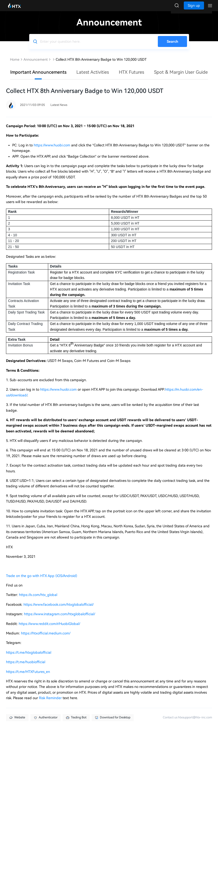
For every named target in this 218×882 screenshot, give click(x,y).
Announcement (35, 64)
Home (14, 64)
